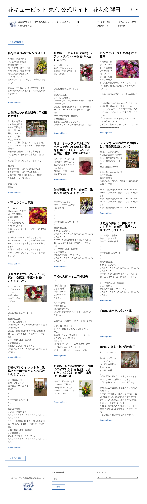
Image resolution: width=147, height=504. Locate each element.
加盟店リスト (102, 26)
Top (77, 22)
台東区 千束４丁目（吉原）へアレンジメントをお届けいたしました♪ (73, 56)
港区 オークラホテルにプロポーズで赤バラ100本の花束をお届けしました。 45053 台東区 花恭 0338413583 (73, 148)
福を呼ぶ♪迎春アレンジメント (27, 53)
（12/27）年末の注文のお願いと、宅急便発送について (119, 144)
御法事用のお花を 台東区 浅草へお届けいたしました (73, 191)
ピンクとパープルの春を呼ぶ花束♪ (118, 54)
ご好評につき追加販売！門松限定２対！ (27, 114)
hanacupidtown (15, 102)
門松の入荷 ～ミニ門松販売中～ (72, 278)
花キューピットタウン (127, 22)
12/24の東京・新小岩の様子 (117, 347)
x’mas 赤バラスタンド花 (115, 310)
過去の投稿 (16, 458)
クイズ (79, 26)
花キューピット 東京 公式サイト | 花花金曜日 (64, 9)
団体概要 (122, 26)
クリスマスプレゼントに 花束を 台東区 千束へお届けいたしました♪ (26, 278)
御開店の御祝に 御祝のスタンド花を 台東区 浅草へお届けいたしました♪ (118, 227)
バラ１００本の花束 (20, 202)
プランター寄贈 (103, 22)
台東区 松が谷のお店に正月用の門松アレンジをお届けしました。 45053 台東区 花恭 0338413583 (74, 371)
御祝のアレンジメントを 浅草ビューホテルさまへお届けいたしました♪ (26, 371)
